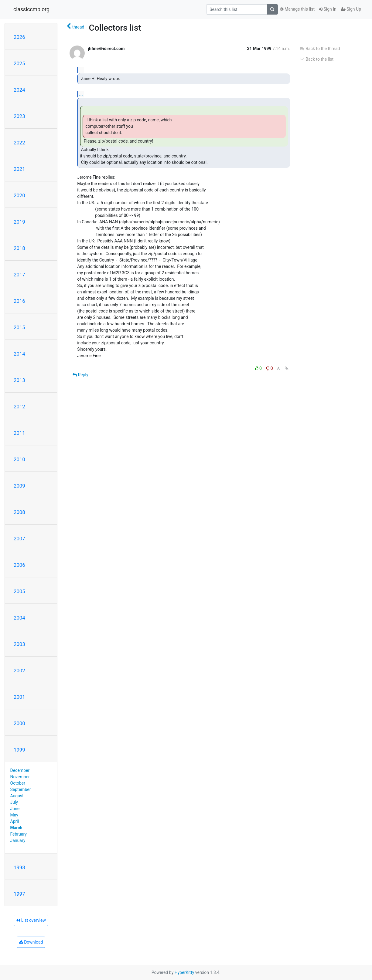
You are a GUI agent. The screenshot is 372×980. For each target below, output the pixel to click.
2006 (19, 565)
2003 (19, 644)
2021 (19, 169)
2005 (19, 591)
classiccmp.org (31, 9)
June (15, 808)
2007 (19, 539)
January (18, 840)
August (17, 795)
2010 (19, 459)
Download (31, 942)
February (18, 834)
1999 (19, 750)
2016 (19, 301)
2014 (19, 354)
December (20, 770)
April (14, 821)
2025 (19, 63)
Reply (80, 374)
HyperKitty (184, 972)
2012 (19, 407)
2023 (19, 116)
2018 (19, 248)
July (14, 802)
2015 (19, 327)
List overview (31, 920)
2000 (19, 723)
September (20, 789)
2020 (19, 195)
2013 (19, 380)
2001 (19, 697)
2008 (19, 512)
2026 (19, 37)
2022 (19, 143)
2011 (19, 433)
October (17, 783)
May (14, 815)
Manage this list (297, 9)
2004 (19, 618)
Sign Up (351, 9)
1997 (19, 894)
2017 (19, 275)
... (81, 70)
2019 (19, 222)
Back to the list (316, 59)
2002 (19, 670)
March (16, 827)
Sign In (327, 9)
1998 (19, 867)
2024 (19, 90)
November (20, 776)
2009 (19, 486)
